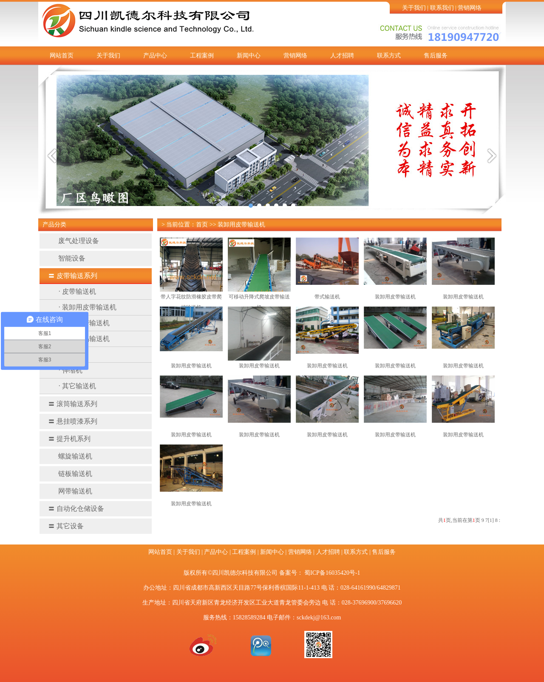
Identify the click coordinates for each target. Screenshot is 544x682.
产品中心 (155, 55)
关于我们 (414, 8)
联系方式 (389, 55)
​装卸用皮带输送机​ (259, 366)
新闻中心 (249, 55)
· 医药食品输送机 (84, 338)
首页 (202, 224)
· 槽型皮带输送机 (84, 323)
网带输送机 (70, 491)
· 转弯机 (70, 354)
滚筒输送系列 (72, 403)
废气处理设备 (73, 240)
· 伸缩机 (70, 370)
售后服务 (436, 55)
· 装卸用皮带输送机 (87, 307)
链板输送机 (70, 473)
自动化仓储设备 (76, 508)
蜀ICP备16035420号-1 (332, 573)
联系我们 (442, 8)
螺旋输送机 (70, 456)
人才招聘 (342, 55)
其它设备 (66, 526)
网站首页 (62, 55)
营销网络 (470, 8)
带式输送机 (327, 297)
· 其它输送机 (77, 386)
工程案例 (202, 55)
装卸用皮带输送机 (241, 224)
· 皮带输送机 (77, 291)
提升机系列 (69, 438)
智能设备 (66, 258)
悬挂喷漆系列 (72, 421)
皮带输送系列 (72, 275)
